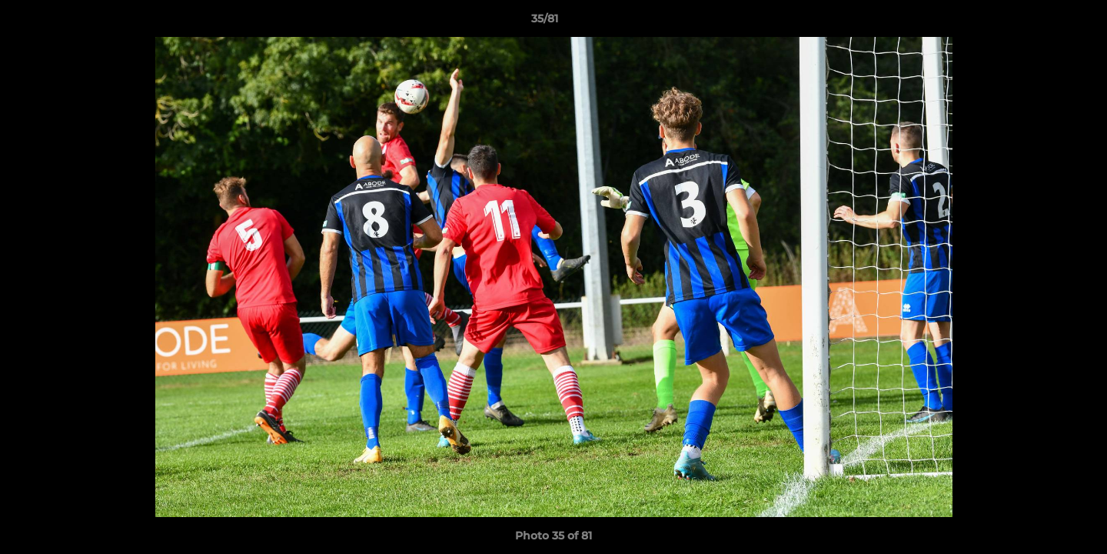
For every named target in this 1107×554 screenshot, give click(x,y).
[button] (1042, 22)
